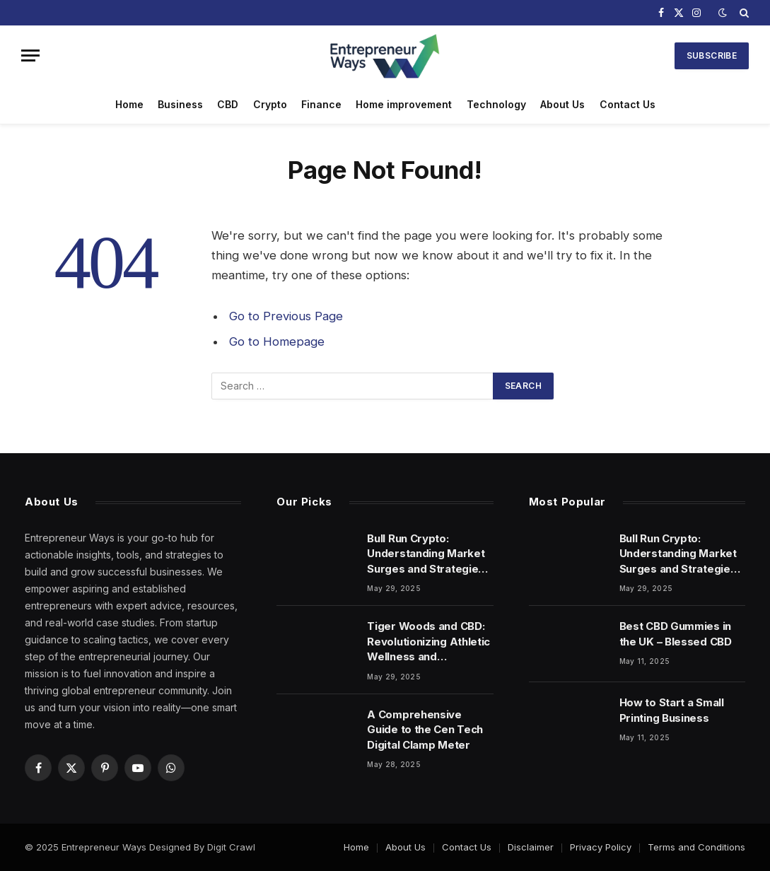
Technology (496, 104)
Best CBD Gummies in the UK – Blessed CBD (675, 633)
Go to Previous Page (286, 316)
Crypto (270, 104)
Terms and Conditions (696, 847)
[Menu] (30, 55)
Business (180, 104)
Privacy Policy (600, 847)
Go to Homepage (277, 341)
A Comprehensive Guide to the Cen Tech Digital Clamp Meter (425, 730)
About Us (562, 104)
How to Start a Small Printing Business (671, 710)
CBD (227, 104)
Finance (321, 104)
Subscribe (712, 55)
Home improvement (404, 104)
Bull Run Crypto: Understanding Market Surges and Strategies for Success (425, 554)
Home (129, 104)
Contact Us (627, 104)
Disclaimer (531, 847)
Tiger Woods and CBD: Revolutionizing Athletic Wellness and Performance (428, 641)
